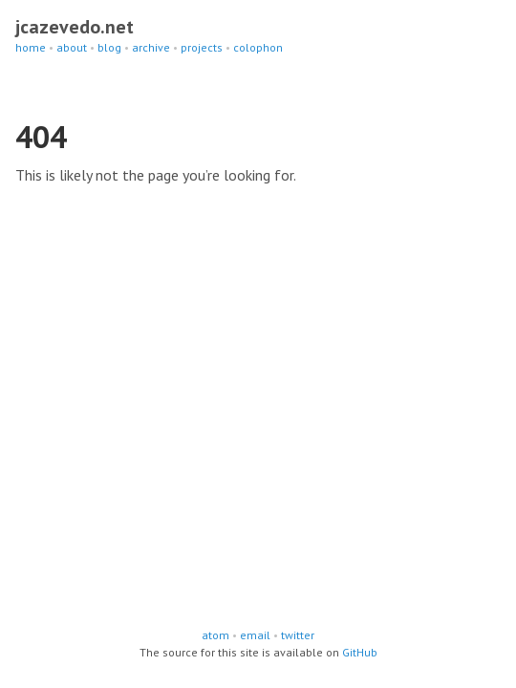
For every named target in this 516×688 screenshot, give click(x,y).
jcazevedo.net (74, 26)
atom (215, 635)
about (71, 47)
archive (151, 47)
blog (109, 47)
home (30, 47)
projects (202, 47)
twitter (297, 635)
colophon (258, 47)
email (255, 635)
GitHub (359, 652)
